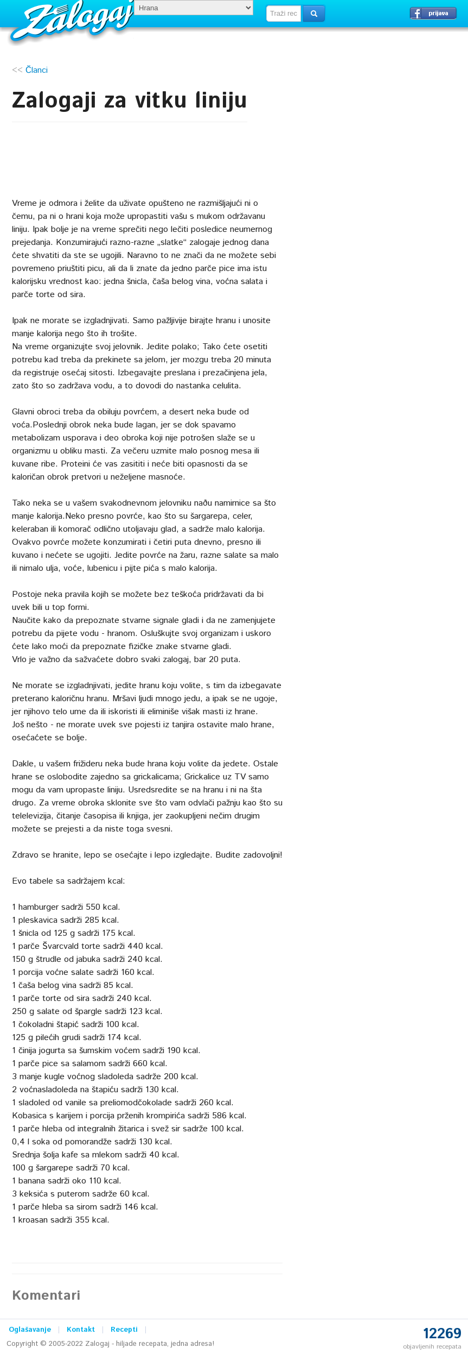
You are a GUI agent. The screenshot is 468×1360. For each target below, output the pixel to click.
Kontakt (81, 1330)
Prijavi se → (433, 13)
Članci (36, 70)
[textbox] (283, 13)
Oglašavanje (30, 1330)
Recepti (124, 1330)
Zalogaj (73, 19)
